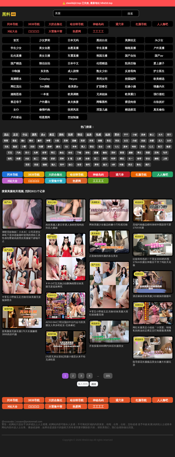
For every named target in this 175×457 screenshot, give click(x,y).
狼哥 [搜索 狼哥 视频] (139, 158)
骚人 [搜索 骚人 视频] (53, 164)
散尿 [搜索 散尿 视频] (168, 146)
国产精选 (16, 63)
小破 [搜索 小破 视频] (135, 135)
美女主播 (44, 55)
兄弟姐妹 (101, 94)
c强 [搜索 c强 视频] (108, 146)
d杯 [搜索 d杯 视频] (113, 164)
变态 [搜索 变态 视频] (109, 140)
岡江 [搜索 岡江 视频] (53, 152)
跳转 (93, 384)
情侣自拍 (44, 63)
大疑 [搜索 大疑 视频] (57, 140)
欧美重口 (130, 94)
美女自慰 (44, 48)
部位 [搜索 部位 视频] (92, 146)
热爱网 (77, 31)
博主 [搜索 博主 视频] (139, 152)
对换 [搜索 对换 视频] (121, 164)
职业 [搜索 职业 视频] (148, 158)
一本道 (45, 94)
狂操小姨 (130, 86)
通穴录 (120, 24)
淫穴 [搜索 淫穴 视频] (169, 135)
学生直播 (101, 48)
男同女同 (101, 78)
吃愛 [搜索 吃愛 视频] (41, 146)
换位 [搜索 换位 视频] (62, 152)
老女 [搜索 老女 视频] (100, 146)
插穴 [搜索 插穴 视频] (147, 164)
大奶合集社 (55, 24)
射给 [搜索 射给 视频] (87, 152)
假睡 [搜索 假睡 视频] (100, 140)
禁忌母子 (16, 101)
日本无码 (73, 40)
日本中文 (73, 63)
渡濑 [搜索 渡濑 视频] (96, 152)
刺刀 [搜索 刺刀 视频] (160, 146)
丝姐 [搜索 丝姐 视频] (143, 140)
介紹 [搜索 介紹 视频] (134, 140)
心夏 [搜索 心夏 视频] (79, 158)
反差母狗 (130, 71)
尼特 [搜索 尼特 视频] (62, 158)
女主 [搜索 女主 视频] (126, 140)
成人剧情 (73, 71)
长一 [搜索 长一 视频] (131, 158)
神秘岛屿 (98, 24)
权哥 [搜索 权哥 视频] (44, 152)
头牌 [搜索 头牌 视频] (36, 152)
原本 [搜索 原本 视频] (125, 146)
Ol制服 (16, 71)
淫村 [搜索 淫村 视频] (113, 152)
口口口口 (33, 31)
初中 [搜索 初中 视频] (62, 164)
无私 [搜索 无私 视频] (6, 146)
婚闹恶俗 (16, 94)
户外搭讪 (16, 117)
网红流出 (16, 86)
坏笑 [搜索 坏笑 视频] (91, 140)
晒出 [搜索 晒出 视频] (122, 158)
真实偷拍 (158, 109)
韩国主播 (101, 55)
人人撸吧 (162, 24)
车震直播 (73, 55)
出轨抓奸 (158, 101)
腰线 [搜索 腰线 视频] (156, 158)
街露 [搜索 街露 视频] (18, 158)
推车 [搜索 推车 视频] (105, 158)
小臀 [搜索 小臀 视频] (24, 146)
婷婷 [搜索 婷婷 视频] (50, 146)
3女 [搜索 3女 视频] (66, 146)
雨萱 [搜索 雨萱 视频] (6, 140)
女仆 (16, 109)
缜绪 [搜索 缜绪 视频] (45, 164)
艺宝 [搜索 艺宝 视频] (10, 152)
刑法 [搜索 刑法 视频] (117, 140)
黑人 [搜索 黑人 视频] (83, 146)
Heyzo (73, 78)
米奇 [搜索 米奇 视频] (74, 146)
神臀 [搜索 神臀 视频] (48, 140)
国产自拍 (130, 55)
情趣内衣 (158, 86)
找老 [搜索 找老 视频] (36, 164)
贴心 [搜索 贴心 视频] (71, 164)
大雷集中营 (55, 31)
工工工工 (98, 31)
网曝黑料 (101, 101)
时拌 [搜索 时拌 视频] (113, 158)
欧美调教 (73, 94)
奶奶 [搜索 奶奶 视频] (53, 158)
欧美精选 (158, 78)
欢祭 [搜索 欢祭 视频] (87, 158)
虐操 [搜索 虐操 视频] (131, 152)
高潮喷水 (16, 78)
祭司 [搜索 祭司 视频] (88, 164)
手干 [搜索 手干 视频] (126, 135)
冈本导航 (12, 24)
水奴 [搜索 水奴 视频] (27, 158)
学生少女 (16, 48)
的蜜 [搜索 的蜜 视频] (152, 140)
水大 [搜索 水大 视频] (160, 135)
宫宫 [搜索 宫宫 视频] (27, 164)
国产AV (7, 202)
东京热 (45, 71)
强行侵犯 (158, 94)
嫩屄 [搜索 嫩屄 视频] (40, 140)
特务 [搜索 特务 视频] (134, 146)
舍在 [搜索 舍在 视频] (70, 152)
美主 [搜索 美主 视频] (130, 164)
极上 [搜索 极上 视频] (152, 135)
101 (108, 375)
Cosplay (44, 78)
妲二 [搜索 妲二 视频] (36, 158)
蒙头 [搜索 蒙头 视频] (58, 146)
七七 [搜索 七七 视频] (117, 146)
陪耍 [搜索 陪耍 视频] (148, 152)
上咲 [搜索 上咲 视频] (165, 158)
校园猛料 (130, 78)
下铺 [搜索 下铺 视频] (79, 152)
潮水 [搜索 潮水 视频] (31, 140)
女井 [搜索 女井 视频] (169, 140)
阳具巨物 (130, 63)
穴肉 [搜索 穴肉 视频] (18, 152)
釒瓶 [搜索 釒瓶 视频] (70, 158)
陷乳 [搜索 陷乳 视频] (10, 158)
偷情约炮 (44, 109)
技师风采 (73, 109)
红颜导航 (141, 24)
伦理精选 (101, 63)
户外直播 (158, 48)
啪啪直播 (130, 48)
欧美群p (73, 86)
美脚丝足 (130, 40)
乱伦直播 (16, 55)
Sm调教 (45, 86)
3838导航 (34, 24)
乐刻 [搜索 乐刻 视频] (32, 146)
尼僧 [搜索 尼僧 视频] (66, 140)
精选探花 (130, 109)
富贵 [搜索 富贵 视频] (122, 152)
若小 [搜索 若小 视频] (27, 152)
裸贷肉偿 (130, 101)
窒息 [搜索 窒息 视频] (14, 140)
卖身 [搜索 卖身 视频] (143, 135)
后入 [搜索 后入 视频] (160, 140)
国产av (159, 55)
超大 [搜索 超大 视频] (105, 164)
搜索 (130, 13)
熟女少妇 (101, 71)
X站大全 (13, 31)
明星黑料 (44, 117)
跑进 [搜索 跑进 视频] (15, 146)
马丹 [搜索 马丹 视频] (165, 152)
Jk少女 (159, 40)
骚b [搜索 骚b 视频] (22, 140)
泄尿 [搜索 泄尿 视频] (83, 140)
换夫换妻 (73, 101)
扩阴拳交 (101, 86)
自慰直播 (73, 48)
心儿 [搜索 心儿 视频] (151, 146)
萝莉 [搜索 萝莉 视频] (97, 164)
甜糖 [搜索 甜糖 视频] (74, 140)
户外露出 (44, 101)
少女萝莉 (44, 40)
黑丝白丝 (101, 40)
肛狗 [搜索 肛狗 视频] (156, 152)
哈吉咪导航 (77, 24)
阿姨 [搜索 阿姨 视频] (44, 158)
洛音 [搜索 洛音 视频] (79, 164)
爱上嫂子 (158, 63)
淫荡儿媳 (101, 109)
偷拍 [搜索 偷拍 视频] (105, 152)
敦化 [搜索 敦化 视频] (139, 164)
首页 (16, 40)
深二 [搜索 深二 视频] (96, 158)
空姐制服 (73, 117)
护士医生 (158, 71)
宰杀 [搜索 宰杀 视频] (143, 146)
